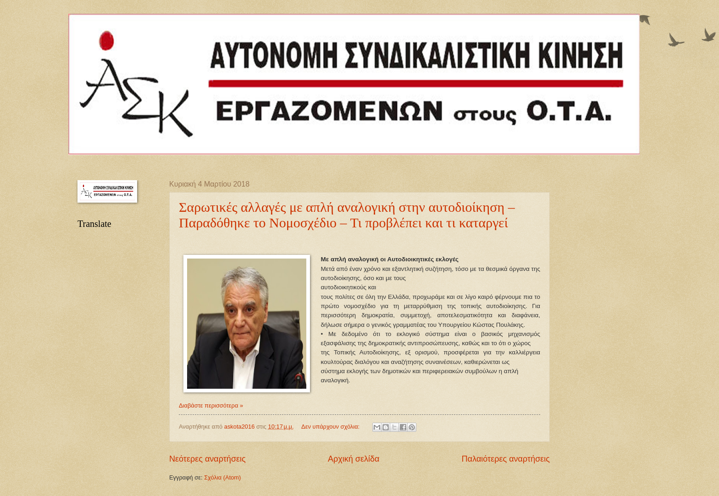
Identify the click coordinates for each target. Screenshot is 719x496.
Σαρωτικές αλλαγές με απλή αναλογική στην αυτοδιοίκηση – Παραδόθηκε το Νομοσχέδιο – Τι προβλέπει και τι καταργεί (347, 214)
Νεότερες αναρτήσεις (207, 458)
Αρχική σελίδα (353, 458)
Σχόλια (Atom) (222, 477)
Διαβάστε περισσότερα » (211, 405)
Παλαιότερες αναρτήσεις (506, 458)
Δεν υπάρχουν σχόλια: (331, 426)
